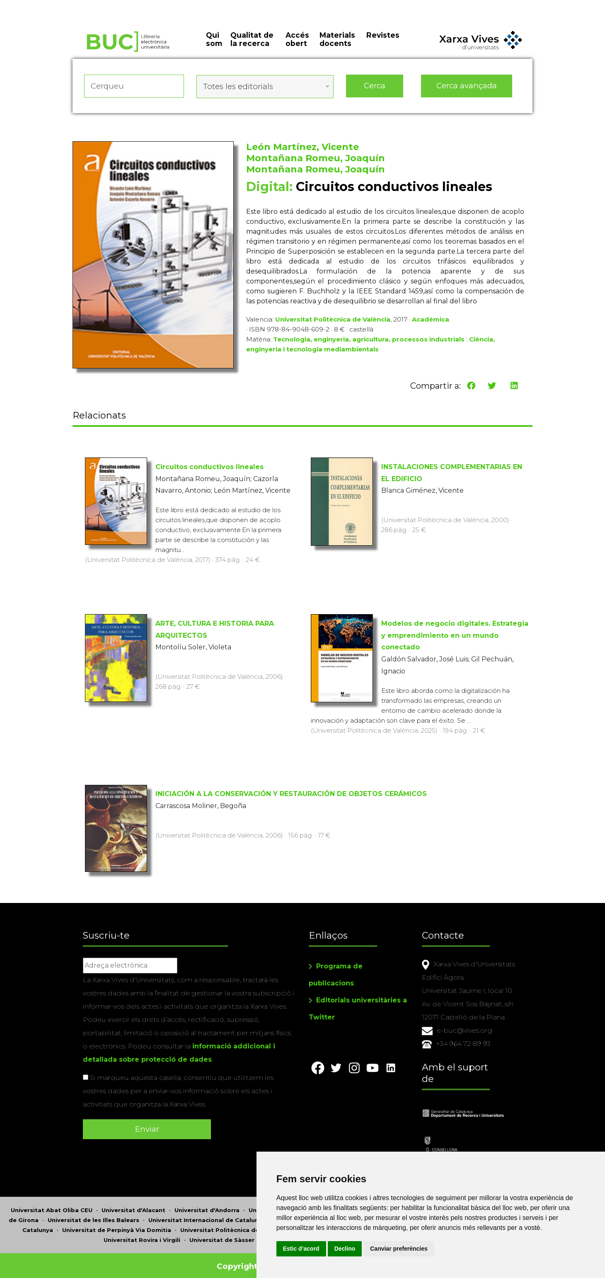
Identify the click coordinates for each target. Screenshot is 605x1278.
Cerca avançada (467, 91)
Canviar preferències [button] (445, 1248)
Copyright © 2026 (254, 1260)
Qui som (214, 45)
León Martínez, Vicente (302, 149)
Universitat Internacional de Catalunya (207, 1214)
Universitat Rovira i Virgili (142, 1234)
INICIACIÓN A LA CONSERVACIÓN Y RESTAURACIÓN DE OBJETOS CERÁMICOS (291, 794)
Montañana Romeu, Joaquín (315, 161)
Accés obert (297, 45)
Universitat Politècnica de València (332, 322)
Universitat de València (299, 1234)
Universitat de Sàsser (221, 1234)
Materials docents (337, 45)
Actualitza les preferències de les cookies (77, 6)
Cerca (374, 91)
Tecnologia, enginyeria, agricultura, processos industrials (369, 342)
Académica (430, 322)
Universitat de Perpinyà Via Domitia (116, 1224)
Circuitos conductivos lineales (209, 467)
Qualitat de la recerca (251, 45)
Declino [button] (391, 1248)
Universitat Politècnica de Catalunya (235, 1224)
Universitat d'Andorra (207, 1204)
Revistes (382, 41)
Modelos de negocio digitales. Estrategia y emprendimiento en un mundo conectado (454, 636)
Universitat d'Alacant (133, 1204)
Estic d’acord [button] (347, 1248)
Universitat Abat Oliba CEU (51, 1204)
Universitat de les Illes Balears (93, 1214)
